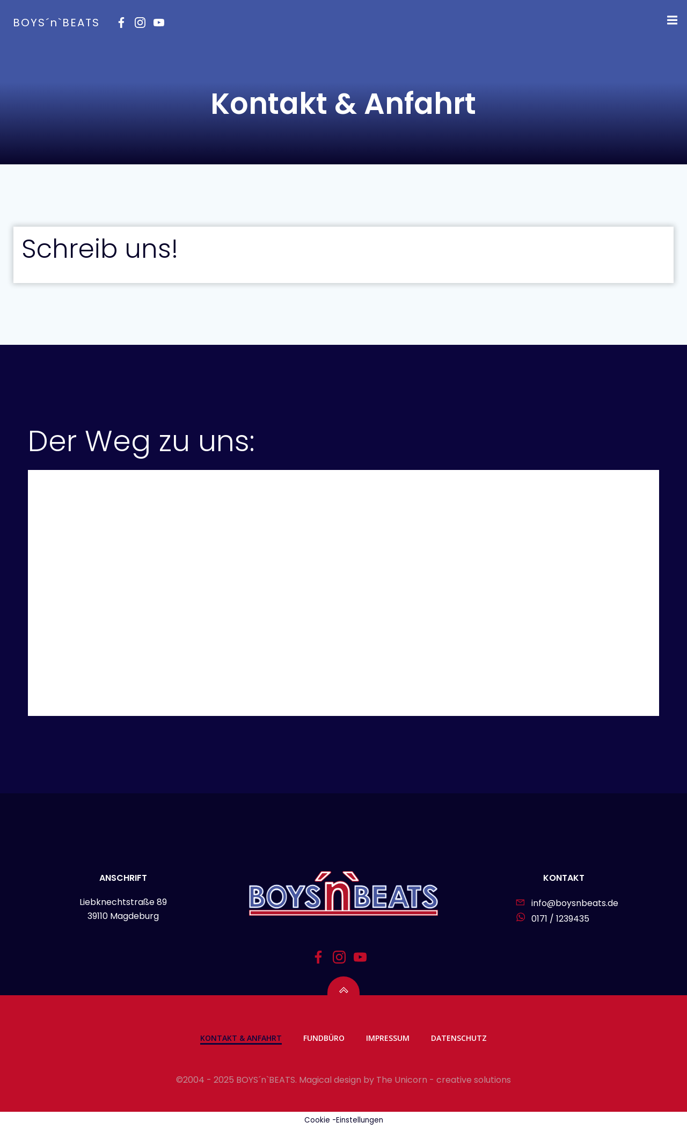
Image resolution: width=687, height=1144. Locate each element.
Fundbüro (324, 1053)
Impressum (388, 1053)
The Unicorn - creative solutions (443, 1095)
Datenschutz (459, 1053)
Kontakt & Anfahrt (241, 1053)
